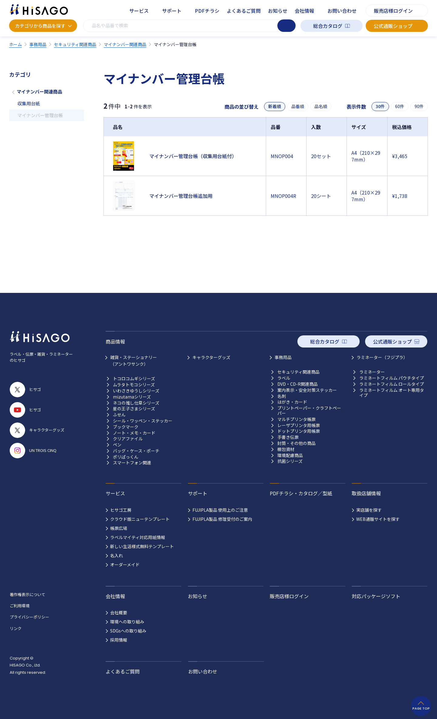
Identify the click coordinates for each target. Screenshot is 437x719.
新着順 (274, 106)
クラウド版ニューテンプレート (140, 519)
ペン (117, 444)
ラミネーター (372, 372)
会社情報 (304, 10)
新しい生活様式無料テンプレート (142, 546)
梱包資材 (285, 449)
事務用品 (283, 357)
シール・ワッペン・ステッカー (142, 420)
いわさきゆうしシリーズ (136, 390)
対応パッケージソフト (376, 596)
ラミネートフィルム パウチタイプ (391, 378)
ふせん (119, 414)
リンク (16, 628)
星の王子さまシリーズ (134, 408)
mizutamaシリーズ (132, 396)
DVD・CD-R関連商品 (297, 384)
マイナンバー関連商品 (39, 91)
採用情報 (118, 640)
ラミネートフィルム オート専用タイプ (391, 393)
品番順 (297, 106)
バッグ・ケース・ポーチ (136, 450)
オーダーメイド (125, 564)
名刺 (281, 396)
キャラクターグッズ (211, 357)
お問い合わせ (342, 10)
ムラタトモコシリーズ (134, 384)
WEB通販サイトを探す (378, 519)
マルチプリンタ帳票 (296, 419)
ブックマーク (125, 426)
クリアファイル (128, 438)
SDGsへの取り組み (128, 631)
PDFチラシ (207, 10)
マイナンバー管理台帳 (40, 115)
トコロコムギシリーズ (134, 378)
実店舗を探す (369, 510)
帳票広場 (118, 528)
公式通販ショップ (393, 25)
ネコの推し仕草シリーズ (136, 402)
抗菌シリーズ (290, 461)
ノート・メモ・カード (134, 433)
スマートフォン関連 (132, 462)
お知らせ (277, 10)
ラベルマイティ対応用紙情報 (137, 537)
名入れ (116, 555)
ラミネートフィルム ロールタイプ (391, 384)
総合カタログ (327, 25)
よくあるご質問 (244, 10)
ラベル (283, 378)
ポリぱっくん (125, 457)
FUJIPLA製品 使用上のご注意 (220, 510)
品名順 (320, 106)
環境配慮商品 (290, 455)
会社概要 (118, 612)
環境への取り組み (127, 622)
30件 (380, 106)
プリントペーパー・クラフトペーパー (309, 410)
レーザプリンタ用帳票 (298, 425)
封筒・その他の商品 (296, 443)
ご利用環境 (19, 606)
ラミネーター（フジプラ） (382, 357)
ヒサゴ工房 (120, 510)
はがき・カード (292, 402)
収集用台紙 (28, 103)
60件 (399, 106)
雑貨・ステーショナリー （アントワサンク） (133, 360)
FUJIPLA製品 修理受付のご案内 (222, 519)
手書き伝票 (288, 437)
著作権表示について (27, 594)
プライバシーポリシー (29, 617)
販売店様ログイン (393, 10)
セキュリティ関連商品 (298, 372)
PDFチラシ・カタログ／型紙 (301, 493)
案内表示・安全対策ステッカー (307, 390)
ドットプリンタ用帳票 (298, 431)
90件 (419, 106)
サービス (139, 10)
